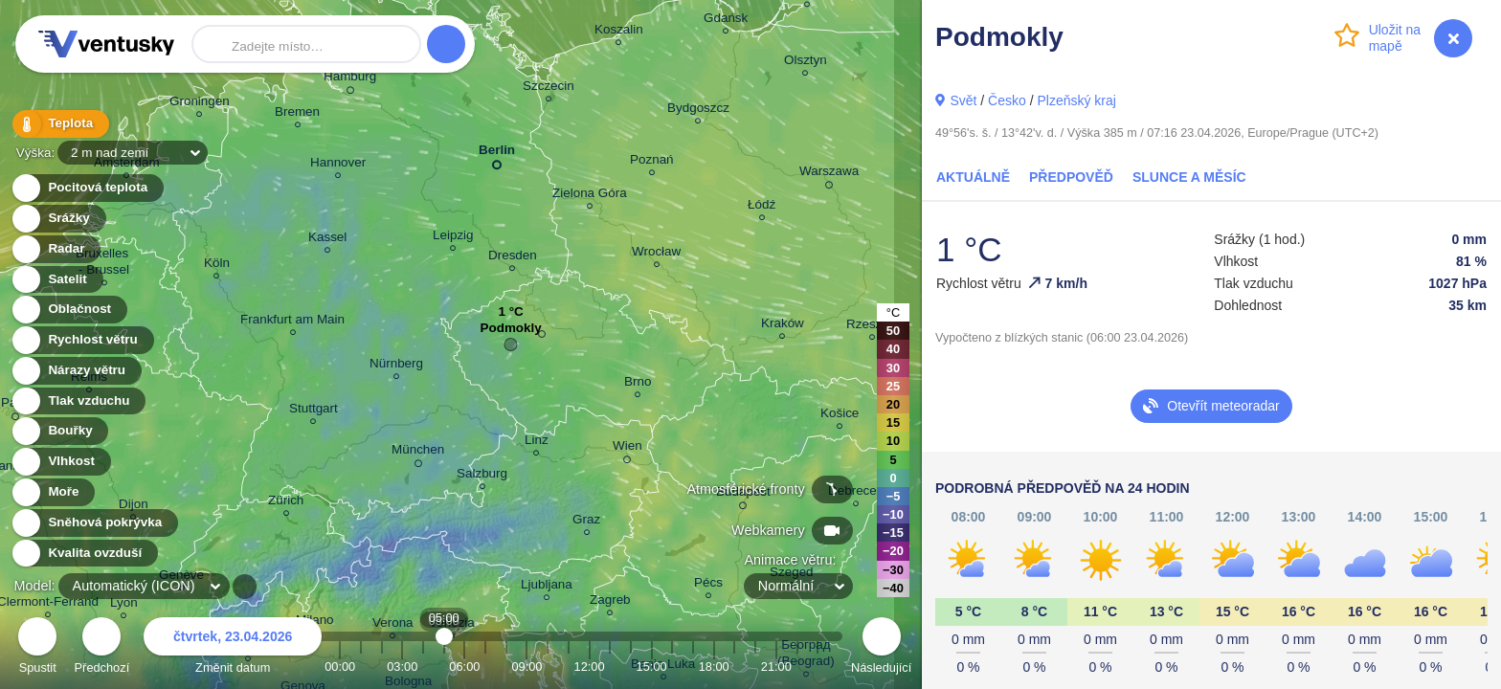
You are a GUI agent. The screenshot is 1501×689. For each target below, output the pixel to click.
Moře (52, 492)
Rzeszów (872, 327)
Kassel (327, 240)
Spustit (37, 648)
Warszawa (829, 174)
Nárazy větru (75, 371)
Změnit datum (233, 648)
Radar (55, 249)
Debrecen (856, 493)
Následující (881, 648)
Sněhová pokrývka (94, 523)
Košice (839, 416)
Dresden (512, 258)
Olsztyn (805, 63)
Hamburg (350, 79)
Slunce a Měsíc (1189, 177)
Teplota (59, 124)
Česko (1007, 100)
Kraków (782, 326)
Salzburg (482, 476)
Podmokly (511, 332)
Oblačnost (68, 309)
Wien (627, 448)
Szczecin (548, 88)
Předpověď (1071, 177)
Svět (963, 100)
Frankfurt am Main (292, 322)
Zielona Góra (589, 196)
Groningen (199, 104)
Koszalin (618, 32)
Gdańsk (726, 21)
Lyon (124, 605)
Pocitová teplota (86, 188)
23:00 (817, 666)
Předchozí (102, 648)
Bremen (297, 114)
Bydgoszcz (698, 110)
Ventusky (103, 44)
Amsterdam (127, 165)
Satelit (56, 280)
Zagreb (610, 602)
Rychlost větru (82, 340)
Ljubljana (546, 587)
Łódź (761, 207)
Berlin (497, 154)
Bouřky (59, 431)
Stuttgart (313, 411)
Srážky (58, 219)
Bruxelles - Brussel (104, 264)
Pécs (708, 585)
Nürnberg (396, 366)
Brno (637, 384)
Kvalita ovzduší (84, 553)
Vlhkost (60, 462)
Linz (537, 443)
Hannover (338, 165)
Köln (217, 266)
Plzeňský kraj (1076, 100)
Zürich (285, 503)
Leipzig (453, 238)
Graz (586, 522)
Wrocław (656, 254)
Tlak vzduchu (78, 401)
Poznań (652, 162)
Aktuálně (973, 177)
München (418, 452)
